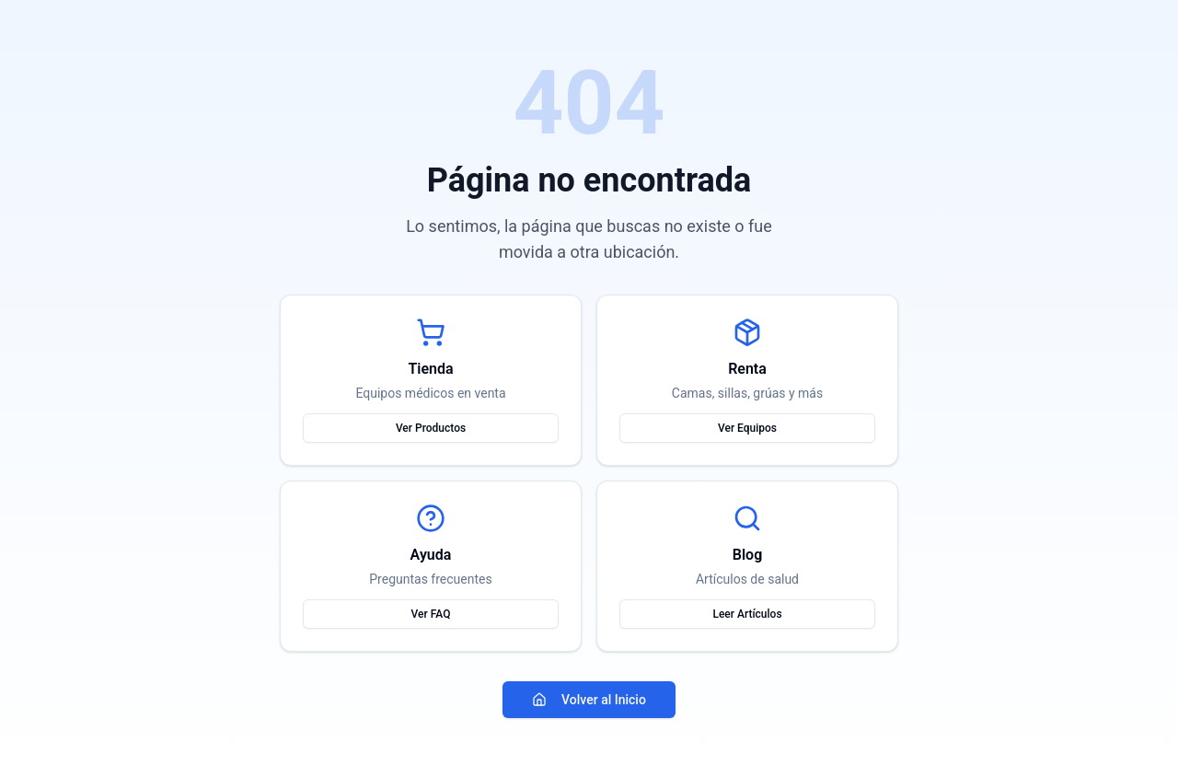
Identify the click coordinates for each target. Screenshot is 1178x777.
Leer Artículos (746, 614)
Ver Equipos (747, 428)
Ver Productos (431, 428)
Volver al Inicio (589, 699)
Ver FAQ (431, 614)
